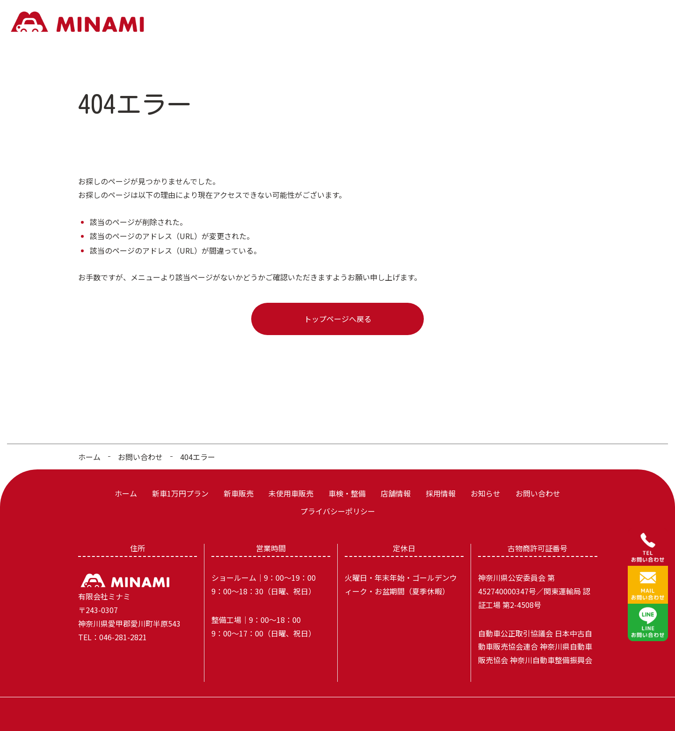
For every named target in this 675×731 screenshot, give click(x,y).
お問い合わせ (635, 22)
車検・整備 (452, 22)
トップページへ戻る (337, 312)
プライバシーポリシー (337, 505)
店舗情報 (499, 22)
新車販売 (347, 22)
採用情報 (542, 22)
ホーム (238, 22)
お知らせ (585, 22)
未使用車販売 (398, 22)
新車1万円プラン (291, 22)
